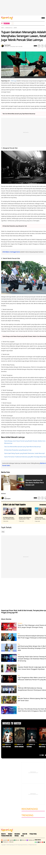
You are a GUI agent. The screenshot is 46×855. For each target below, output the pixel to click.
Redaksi (10, 834)
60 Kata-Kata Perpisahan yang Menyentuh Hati (17, 450)
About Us (3, 834)
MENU (43, 18)
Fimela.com (4, 842)
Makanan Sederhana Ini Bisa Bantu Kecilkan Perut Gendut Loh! (34, 482)
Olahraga (13, 81)
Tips (3, 531)
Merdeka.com (29, 840)
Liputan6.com (4, 840)
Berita (15, 27)
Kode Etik (24, 834)
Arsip (22, 836)
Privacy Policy (33, 834)
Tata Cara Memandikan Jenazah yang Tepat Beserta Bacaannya (22, 446)
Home (2, 27)
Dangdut (20, 623)
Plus (19, 633)
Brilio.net (10, 842)
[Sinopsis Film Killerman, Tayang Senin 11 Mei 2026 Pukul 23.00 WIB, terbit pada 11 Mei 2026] (25, 515)
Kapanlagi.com (10, 840)
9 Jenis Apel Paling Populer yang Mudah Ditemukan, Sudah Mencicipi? (24, 453)
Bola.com (23, 840)
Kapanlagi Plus (8, 27)
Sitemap (17, 836)
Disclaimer (17, 834)
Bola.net (16, 840)
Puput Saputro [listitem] (7, 45)
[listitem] (12, 23)
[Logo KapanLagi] (7, 18)
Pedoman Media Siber (6, 836)
